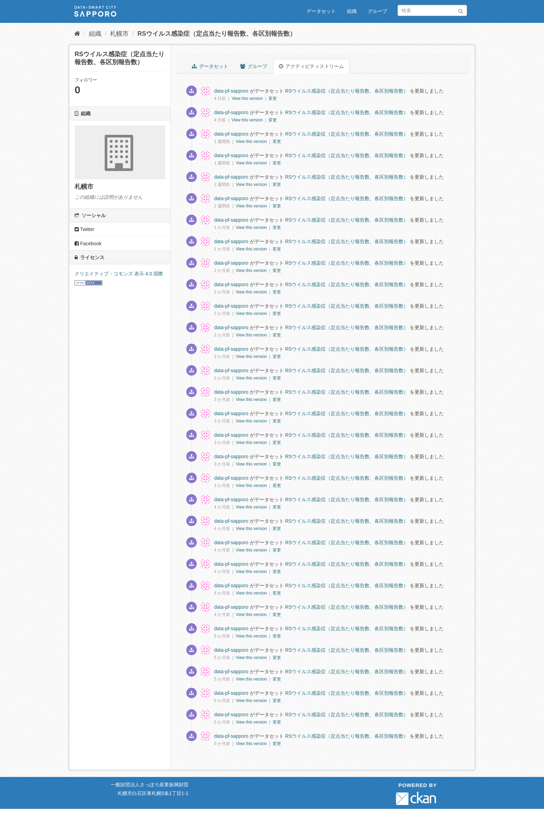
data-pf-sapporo (231, 91)
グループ (377, 11)
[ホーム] (77, 33)
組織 (352, 11)
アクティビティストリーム (311, 66)
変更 (273, 98)
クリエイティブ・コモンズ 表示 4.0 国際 (119, 273)
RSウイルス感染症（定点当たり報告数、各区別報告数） (216, 33)
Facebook (88, 243)
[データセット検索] (432, 10)
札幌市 (119, 33)
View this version (247, 98)
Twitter (84, 229)
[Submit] (461, 10)
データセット (321, 11)
